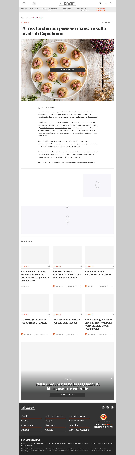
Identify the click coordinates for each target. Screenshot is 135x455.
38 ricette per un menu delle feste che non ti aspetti (74, 163)
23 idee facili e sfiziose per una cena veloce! (66, 321)
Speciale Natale (38, 18)
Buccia (108, 424)
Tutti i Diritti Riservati (67, 450)
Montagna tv (86, 443)
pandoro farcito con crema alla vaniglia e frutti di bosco (59, 157)
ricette (59, 286)
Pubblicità (24, 446)
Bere (36, 9)
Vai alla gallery (67, 70)
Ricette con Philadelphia (101, 10)
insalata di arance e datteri (69, 146)
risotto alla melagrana (47, 146)
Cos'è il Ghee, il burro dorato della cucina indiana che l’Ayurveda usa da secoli (35, 276)
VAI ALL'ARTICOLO (74, 286)
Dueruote (29, 443)
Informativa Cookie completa (87, 450)
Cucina (30, 9)
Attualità (43, 9)
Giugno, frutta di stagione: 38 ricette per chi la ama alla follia (67, 274)
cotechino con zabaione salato (85, 125)
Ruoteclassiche (59, 443)
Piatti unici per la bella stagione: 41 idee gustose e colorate (67, 386)
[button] (102, 22)
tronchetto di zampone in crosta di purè (55, 128)
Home (23, 18)
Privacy (76, 450)
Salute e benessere (85, 10)
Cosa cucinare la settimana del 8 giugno (98, 273)
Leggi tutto (25, 286)
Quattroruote (49, 443)
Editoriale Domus (76, 443)
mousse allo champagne (48, 154)
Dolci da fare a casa (53, 10)
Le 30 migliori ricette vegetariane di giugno (34, 321)
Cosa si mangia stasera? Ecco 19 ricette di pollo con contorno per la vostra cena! (99, 324)
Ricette (24, 9)
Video (77, 9)
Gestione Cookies (101, 450)
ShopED (30, 446)
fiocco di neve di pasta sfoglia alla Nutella (76, 154)
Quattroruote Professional (105, 443)
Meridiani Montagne (39, 443)
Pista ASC (94, 443)
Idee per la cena (67, 10)
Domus (23, 443)
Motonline (67, 443)
